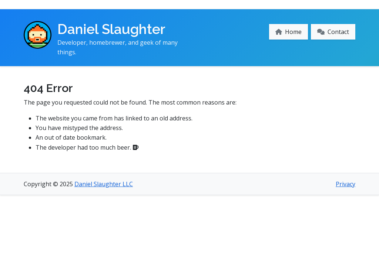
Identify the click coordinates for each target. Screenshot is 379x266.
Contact (333, 32)
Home (288, 32)
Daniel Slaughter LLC (103, 184)
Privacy (345, 184)
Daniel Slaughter (111, 29)
